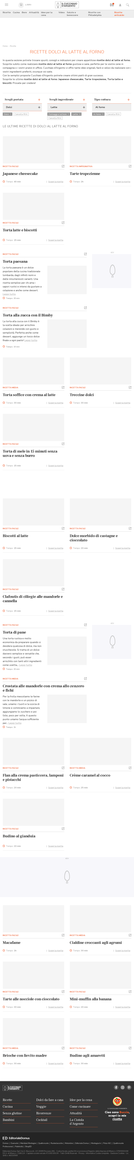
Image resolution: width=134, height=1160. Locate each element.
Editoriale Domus (82, 1143)
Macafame (11, 942)
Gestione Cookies (117, 1153)
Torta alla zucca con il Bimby (28, 315)
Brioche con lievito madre (25, 1055)
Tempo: (13, 181)
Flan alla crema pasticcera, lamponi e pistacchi (33, 777)
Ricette (7, 12)
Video (62, 12)
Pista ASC (107, 1143)
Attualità (34, 12)
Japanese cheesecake (20, 173)
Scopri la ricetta (55, 181)
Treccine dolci (82, 394)
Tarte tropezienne (85, 173)
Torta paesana (15, 261)
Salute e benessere (72, 14)
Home (5, 46)
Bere (24, 12)
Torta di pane (14, 632)
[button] (63, 166)
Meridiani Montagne (28, 1143)
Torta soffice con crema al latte (29, 394)
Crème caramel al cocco (90, 775)
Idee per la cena (46, 14)
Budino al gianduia (19, 836)
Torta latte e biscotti (20, 230)
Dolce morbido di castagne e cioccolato (94, 538)
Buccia (124, 1112)
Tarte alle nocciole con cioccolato (31, 999)
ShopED (28, 1146)
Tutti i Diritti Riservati (68, 1153)
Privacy (81, 1153)
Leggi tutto (9, 294)
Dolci (7, 114)
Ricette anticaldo (119, 14)
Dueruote (15, 1143)
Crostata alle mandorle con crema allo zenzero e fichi (43, 688)
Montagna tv (96, 1143)
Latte (76, 114)
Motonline (69, 1143)
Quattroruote (43, 1143)
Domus (6, 1143)
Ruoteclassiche (57, 1143)
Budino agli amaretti (87, 1055)
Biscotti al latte (15, 535)
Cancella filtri (21, 114)
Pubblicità (19, 1146)
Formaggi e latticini (59, 114)
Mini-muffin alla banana (90, 999)
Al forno (98, 114)
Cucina (16, 12)
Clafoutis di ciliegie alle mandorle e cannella (33, 598)
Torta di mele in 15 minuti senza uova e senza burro (30, 453)
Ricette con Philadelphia (94, 14)
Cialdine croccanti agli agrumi (96, 942)
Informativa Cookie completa (97, 1153)
